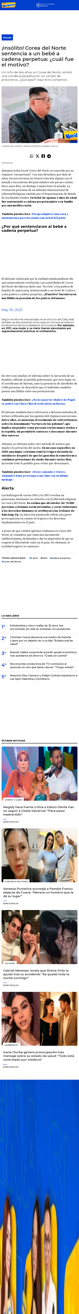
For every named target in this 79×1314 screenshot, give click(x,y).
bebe (44, 558)
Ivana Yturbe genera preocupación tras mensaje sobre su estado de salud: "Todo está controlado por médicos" (38, 1055)
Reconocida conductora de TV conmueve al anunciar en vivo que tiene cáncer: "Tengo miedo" (42, 665)
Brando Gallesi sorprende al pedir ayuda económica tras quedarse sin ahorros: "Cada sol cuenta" (43, 654)
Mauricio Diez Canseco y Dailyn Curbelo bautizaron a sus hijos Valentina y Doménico (43, 677)
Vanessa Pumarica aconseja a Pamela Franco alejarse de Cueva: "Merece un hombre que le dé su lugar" (38, 892)
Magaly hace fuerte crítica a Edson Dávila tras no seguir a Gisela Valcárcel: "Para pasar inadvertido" (38, 810)
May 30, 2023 (12, 310)
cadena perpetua (61, 558)
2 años (34, 558)
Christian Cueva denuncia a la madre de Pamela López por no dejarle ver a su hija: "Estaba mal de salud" (41, 641)
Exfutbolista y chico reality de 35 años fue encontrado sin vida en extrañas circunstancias (40, 627)
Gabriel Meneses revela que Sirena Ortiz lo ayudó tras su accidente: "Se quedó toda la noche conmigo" (36, 974)
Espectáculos (11, 822)
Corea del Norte (12, 561)
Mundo (7, 37)
